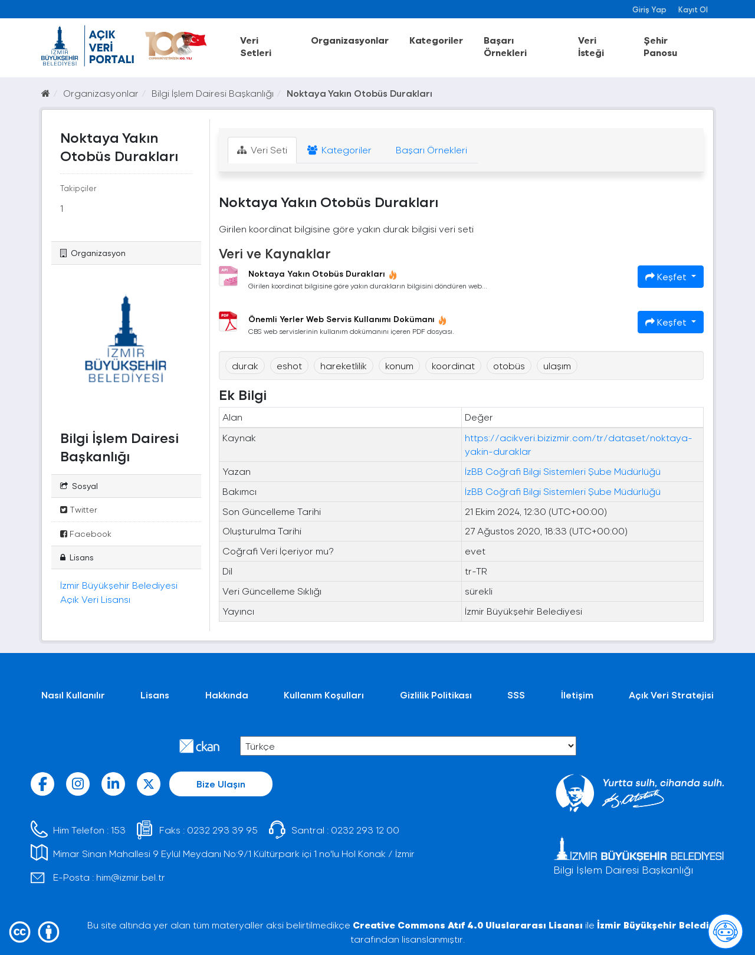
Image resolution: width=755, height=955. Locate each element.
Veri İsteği (591, 46)
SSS (516, 694)
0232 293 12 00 (365, 829)
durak (245, 365)
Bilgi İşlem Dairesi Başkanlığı (213, 93)
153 (118, 829)
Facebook (85, 533)
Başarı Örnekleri (505, 46)
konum (399, 365)
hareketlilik (343, 365)
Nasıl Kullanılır (73, 694)
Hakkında (226, 694)
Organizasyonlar (350, 40)
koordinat (453, 365)
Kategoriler (436, 40)
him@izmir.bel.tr (130, 877)
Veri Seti (262, 149)
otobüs (509, 365)
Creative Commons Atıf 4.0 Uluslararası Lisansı (468, 924)
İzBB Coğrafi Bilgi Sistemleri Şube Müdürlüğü (563, 471)
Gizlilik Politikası (436, 694)
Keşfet (667, 276)
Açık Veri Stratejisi (671, 694)
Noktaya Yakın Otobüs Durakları (359, 93)
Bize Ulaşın (220, 783)
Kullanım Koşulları (324, 694)
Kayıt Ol (693, 9)
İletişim (577, 694)
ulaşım (557, 365)
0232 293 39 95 (222, 829)
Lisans (154, 694)
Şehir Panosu (660, 46)
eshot (289, 365)
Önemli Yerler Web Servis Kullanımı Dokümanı (347, 318)
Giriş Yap (649, 9)
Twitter (78, 509)
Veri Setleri (255, 46)
